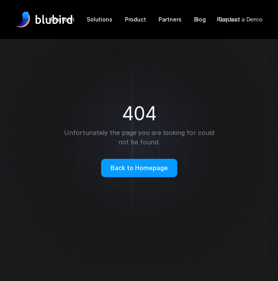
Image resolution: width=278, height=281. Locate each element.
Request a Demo (239, 19)
